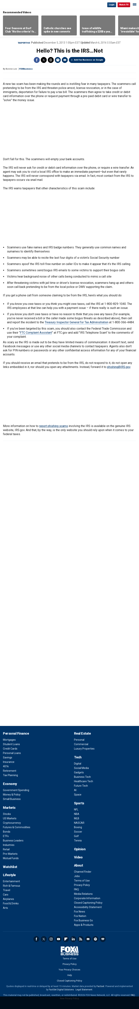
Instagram (51, 939)
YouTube (58, 939)
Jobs (77, 876)
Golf (76, 836)
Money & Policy (11, 794)
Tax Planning (10, 775)
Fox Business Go (83, 920)
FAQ (76, 889)
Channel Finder (82, 871)
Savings (7, 757)
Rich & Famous (11, 885)
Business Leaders (13, 840)
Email (65, 60)
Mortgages (9, 739)
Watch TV (123, 5)
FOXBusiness (26, 69)
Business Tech (82, 776)
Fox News (79, 911)
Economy (10, 784)
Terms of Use (82, 880)
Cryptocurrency (12, 822)
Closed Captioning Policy (88, 902)
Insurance (8, 761)
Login (111, 5)
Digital (77, 763)
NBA (76, 813)
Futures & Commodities (16, 827)
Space (77, 794)
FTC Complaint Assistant (36, 332)
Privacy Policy (82, 885)
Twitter (44, 60)
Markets (9, 808)
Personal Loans (12, 753)
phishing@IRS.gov (118, 367)
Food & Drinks (11, 903)
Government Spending (16, 790)
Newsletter (88, 939)
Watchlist (10, 867)
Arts (5, 907)
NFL (76, 809)
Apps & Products (83, 924)
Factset (100, 986)
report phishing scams (53, 426)
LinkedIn (73, 939)
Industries (8, 844)
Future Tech (81, 785)
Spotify (95, 939)
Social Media (81, 768)
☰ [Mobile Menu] (134, 4)
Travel (6, 890)
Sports (79, 803)
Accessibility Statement (88, 907)
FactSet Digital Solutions (61, 989)
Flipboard (66, 939)
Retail (6, 849)
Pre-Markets (10, 853)
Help (69, 975)
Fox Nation (80, 916)
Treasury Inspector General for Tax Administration (76, 322)
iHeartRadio (103, 939)
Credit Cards (10, 748)
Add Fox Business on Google (88, 60)
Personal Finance (16, 733)
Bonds (6, 831)
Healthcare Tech (83, 781)
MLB (76, 818)
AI (75, 790)
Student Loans (11, 744)
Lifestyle (9, 875)
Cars (5, 894)
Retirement (9, 770)
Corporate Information (87, 898)
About (78, 865)
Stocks (7, 813)
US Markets (9, 818)
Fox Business (15, 4)
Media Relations (83, 893)
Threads (51, 60)
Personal (79, 739)
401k (6, 766)
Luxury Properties (84, 748)
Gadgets (79, 772)
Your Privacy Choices (69, 969)
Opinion (80, 849)
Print (58, 60)
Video (78, 857)
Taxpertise (24, 43)
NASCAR (79, 822)
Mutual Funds (11, 858)
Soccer (78, 831)
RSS (81, 939)
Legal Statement (83, 989)
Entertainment (11, 881)
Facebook (37, 60)
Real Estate (82, 733)
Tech (78, 757)
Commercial (81, 744)
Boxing (78, 827)
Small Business (12, 799)
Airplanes (8, 899)
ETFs (6, 836)
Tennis (78, 840)
